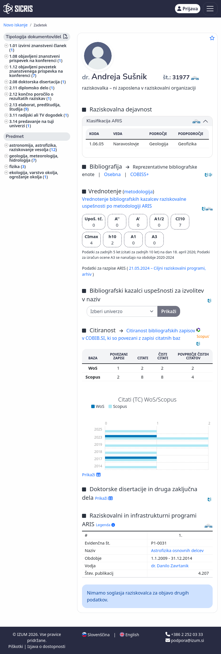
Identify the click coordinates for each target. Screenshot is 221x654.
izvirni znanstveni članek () (37, 48)
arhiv (87, 274)
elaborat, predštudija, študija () (34, 107)
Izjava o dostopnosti (46, 646)
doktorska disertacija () (42, 81)
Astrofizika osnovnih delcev (178, 550)
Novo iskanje (15, 25)
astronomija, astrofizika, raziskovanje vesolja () (33, 147)
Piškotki (16, 646)
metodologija (138, 191)
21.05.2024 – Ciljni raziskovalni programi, (167, 268)
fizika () (17, 166)
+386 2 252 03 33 (184, 634)
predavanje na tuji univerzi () (31, 123)
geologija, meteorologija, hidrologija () (33, 158)
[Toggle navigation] (210, 8)
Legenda (105, 524)
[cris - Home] (18, 8)
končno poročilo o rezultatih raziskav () (31, 96)
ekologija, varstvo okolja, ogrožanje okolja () (33, 175)
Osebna (113, 174)
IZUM (22, 634)
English (129, 634)
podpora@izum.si (184, 640)
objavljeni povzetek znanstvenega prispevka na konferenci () (36, 71)
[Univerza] (122, 311)
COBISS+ (139, 174)
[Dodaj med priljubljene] (212, 37)
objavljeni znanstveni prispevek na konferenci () (35, 58)
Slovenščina (96, 634)
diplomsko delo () (36, 87)
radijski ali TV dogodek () (43, 115)
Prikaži (91, 474)
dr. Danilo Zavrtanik (170, 565)
